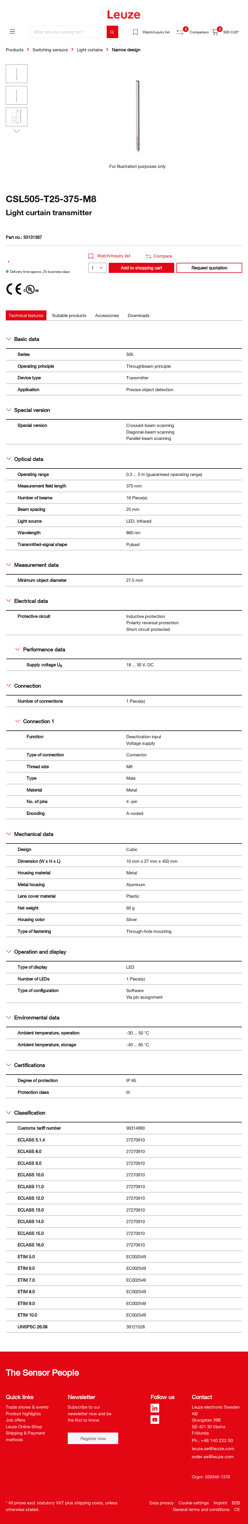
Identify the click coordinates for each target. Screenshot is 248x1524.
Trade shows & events (27, 1406)
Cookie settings (194, 1502)
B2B (236, 1502)
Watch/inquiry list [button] (110, 255)
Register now (93, 1438)
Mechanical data (29, 834)
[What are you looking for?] (69, 32)
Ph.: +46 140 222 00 (212, 1440)
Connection (23, 686)
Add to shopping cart (141, 267)
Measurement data (32, 565)
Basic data (22, 339)
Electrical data (27, 601)
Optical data (24, 459)
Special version (28, 410)
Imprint (220, 1502)
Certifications (25, 1065)
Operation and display (36, 951)
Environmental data (32, 1017)
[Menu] (12, 31)
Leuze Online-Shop (24, 1426)
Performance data (40, 649)
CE (237, 1509)
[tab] (26, 315)
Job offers (15, 1419)
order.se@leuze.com (213, 1456)
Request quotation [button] (209, 267)
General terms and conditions (201, 1509)
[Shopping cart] (225, 32)
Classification (25, 1112)
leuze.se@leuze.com (213, 1448)
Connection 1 (34, 721)
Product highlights (23, 1413)
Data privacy (161, 1502)
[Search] (112, 32)
